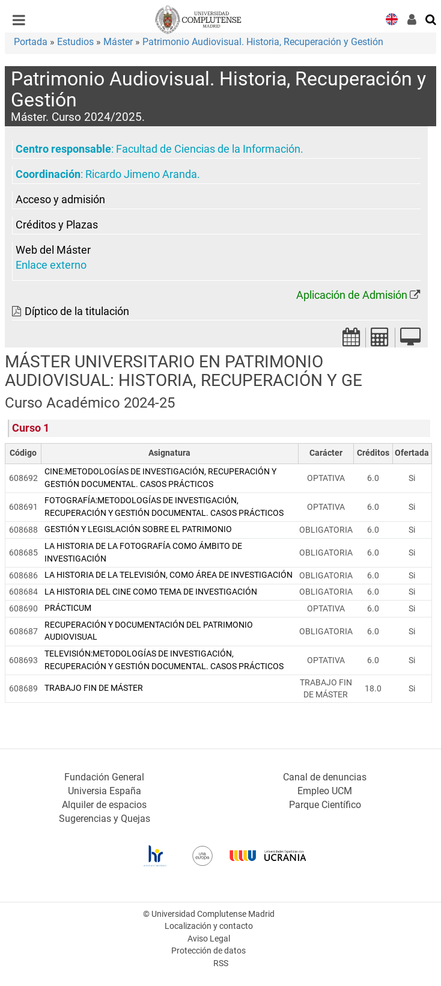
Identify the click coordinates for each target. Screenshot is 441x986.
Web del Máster (53, 250)
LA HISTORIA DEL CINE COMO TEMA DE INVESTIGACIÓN (150, 592)
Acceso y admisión (60, 200)
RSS (220, 963)
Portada (30, 41)
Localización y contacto (209, 926)
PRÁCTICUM (67, 608)
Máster (118, 41)
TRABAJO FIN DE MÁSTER (93, 688)
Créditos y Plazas (57, 225)
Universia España (104, 791)
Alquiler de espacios (104, 804)
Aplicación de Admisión (351, 295)
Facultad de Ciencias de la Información (208, 149)
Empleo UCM (324, 791)
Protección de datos (208, 951)
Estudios (75, 41)
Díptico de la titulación (77, 311)
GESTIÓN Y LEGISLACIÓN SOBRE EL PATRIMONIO (138, 529)
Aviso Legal (208, 939)
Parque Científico (325, 804)
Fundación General (104, 777)
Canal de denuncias (324, 777)
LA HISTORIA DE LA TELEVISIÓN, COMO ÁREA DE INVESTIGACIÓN (168, 575)
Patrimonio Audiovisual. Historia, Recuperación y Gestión (262, 41)
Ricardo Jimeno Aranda (141, 174)
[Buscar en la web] (431, 18)
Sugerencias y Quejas (104, 818)
